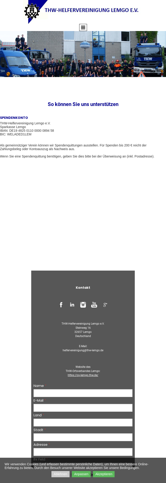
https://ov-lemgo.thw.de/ (83, 375)
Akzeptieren (103, 474)
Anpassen (81, 474)
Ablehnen (60, 474)
